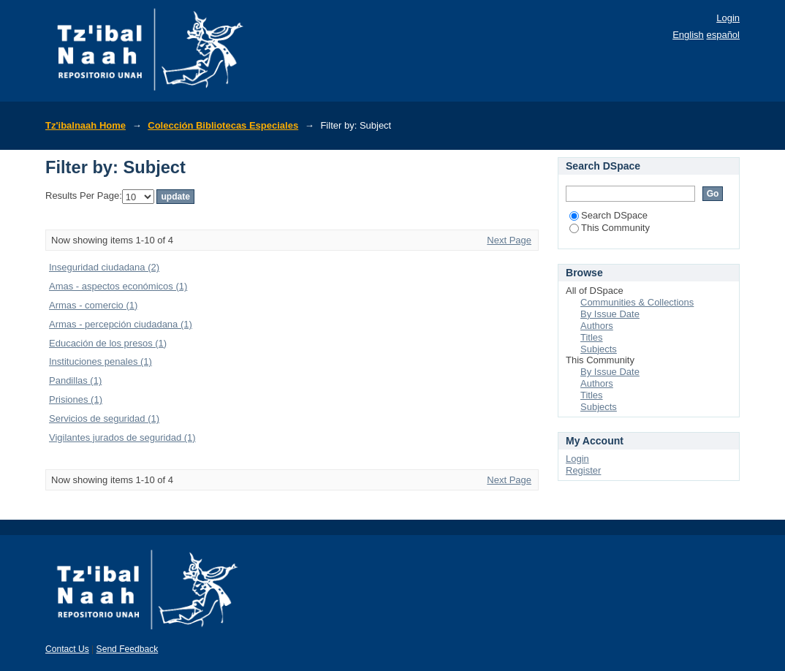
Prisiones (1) (75, 399)
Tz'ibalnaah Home (85, 125)
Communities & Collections (637, 302)
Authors (596, 325)
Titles (591, 337)
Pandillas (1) (75, 380)
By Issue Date (610, 313)
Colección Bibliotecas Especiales (223, 125)
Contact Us (67, 649)
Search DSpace (608, 215)
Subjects (598, 349)
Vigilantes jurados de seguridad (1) (122, 437)
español (723, 34)
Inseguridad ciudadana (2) (104, 267)
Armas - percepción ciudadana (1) (120, 324)
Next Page (509, 240)
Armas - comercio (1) (93, 305)
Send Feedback (127, 649)
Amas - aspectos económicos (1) (118, 286)
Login (728, 17)
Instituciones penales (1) (100, 361)
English (688, 34)
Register (583, 470)
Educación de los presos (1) (108, 343)
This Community (609, 227)
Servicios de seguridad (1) (104, 418)
